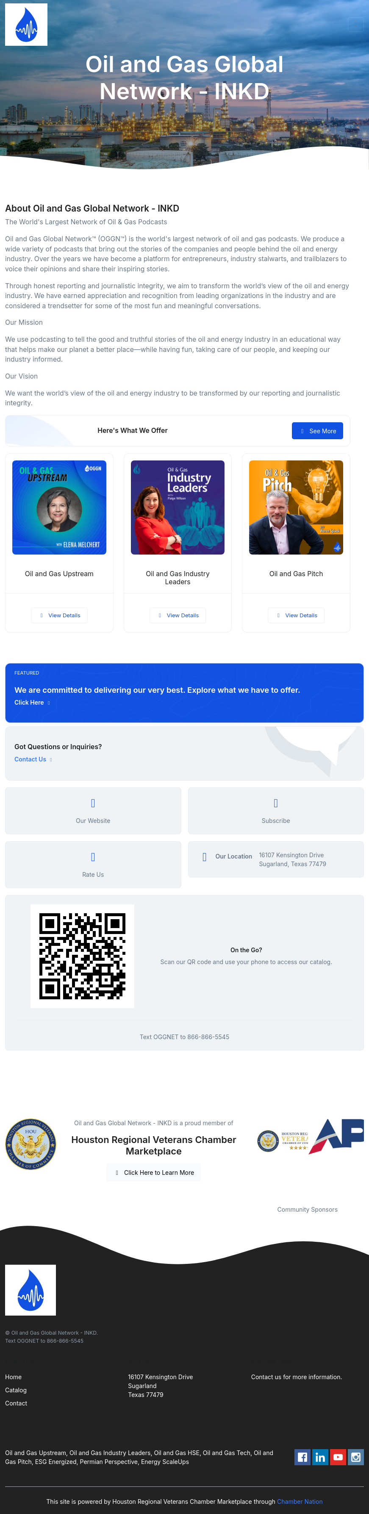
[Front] (28, 24)
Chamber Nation (300, 1501)
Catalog (16, 1390)
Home (13, 1376)
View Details (59, 615)
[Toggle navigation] (356, 24)
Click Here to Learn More (154, 1172)
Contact (16, 1403)
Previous (245, 1156)
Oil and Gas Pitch (296, 574)
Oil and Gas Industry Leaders (178, 578)
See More (317, 431)
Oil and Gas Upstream (59, 574)
